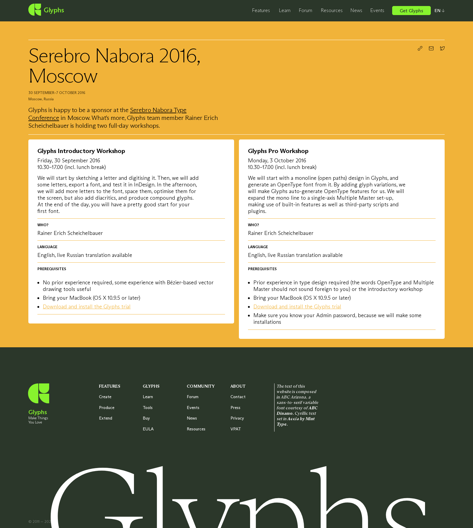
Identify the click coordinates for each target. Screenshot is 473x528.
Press (235, 407)
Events (377, 10)
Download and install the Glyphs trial (87, 306)
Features (261, 10)
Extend (105, 418)
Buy (146, 418)
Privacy (237, 418)
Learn (284, 10)
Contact (238, 396)
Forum (305, 10)
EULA (148, 429)
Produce (106, 407)
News (356, 10)
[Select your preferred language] (438, 10)
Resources (332, 10)
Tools (148, 407)
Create (105, 396)
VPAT (235, 429)
